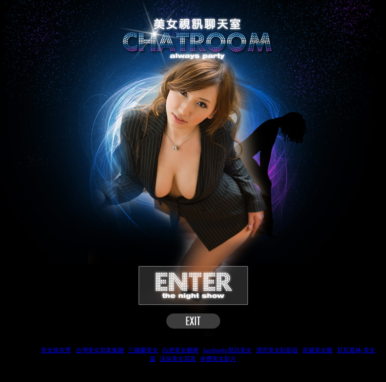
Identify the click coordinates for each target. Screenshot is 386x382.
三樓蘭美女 (143, 350)
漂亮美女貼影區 (277, 350)
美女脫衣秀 (56, 350)
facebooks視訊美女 (227, 350)
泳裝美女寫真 (178, 358)
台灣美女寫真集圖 (100, 350)
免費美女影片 (218, 358)
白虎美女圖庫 (180, 350)
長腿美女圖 (317, 350)
